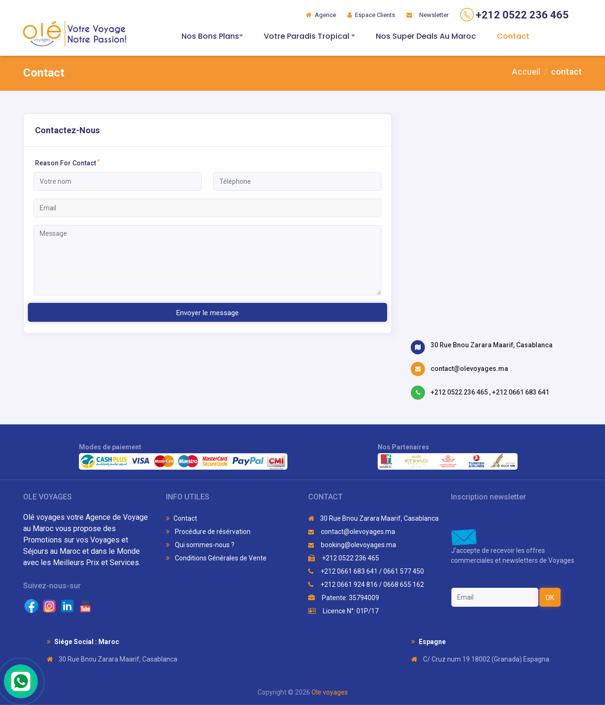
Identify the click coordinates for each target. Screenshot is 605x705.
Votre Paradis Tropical (309, 36)
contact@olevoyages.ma (469, 368)
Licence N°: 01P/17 (343, 611)
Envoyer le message (207, 313)
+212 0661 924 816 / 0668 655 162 (366, 584)
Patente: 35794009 (343, 598)
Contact (513, 36)
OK (549, 597)
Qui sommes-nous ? (200, 545)
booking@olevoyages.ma (352, 545)
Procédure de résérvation (208, 531)
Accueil (526, 72)
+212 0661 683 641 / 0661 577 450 (366, 571)
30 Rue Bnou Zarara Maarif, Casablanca (492, 345)
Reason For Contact (67, 162)
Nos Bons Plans (212, 36)
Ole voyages (329, 692)
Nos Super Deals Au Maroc (426, 36)
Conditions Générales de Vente (216, 558)
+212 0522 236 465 (343, 558)
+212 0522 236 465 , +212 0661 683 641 (490, 392)
